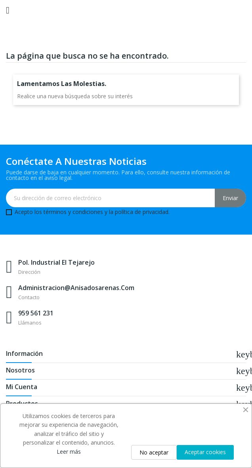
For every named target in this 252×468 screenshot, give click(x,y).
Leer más (69, 451)
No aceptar (153, 452)
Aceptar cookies (205, 452)
